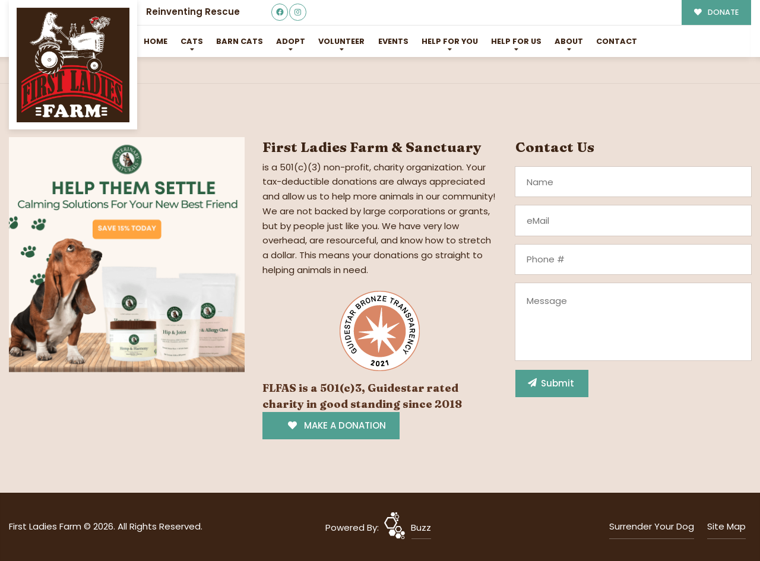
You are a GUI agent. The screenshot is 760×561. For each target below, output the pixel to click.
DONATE (716, 12)
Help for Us (516, 41)
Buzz (421, 527)
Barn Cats (239, 41)
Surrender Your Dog (651, 526)
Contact (616, 41)
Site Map (726, 526)
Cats (191, 41)
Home (155, 41)
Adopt (290, 41)
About (569, 41)
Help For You (450, 41)
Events (393, 41)
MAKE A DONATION (337, 425)
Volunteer (341, 41)
